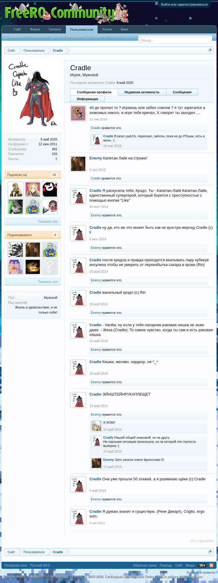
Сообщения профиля (94, 92)
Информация (87, 99)
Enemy (95, 158)
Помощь (166, 565)
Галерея (55, 29)
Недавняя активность (141, 92)
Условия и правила (200, 572)
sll (91, 107)
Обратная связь (145, 565)
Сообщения (182, 92)
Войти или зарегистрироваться (184, 4)
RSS (211, 565)
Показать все (48, 221)
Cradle (95, 128)
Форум (35, 29)
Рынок (107, 29)
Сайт (17, 29)
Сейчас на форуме (69, 37)
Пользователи (81, 29)
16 (54, 175)
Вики (124, 29)
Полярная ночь (15, 565)
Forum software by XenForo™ (36, 576)
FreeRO (137, 576)
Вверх (190, 565)
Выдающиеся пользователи (28, 37)
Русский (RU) (40, 565)
